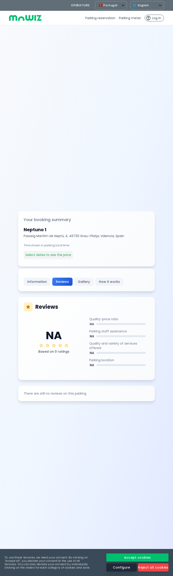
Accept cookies (137, 557)
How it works (109, 281)
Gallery (84, 281)
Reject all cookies (153, 567)
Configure (121, 567)
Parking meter (130, 18)
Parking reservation (100, 18)
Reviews (62, 281)
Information (37, 281)
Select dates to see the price (48, 255)
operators (80, 5)
